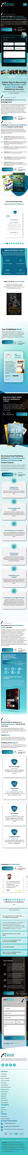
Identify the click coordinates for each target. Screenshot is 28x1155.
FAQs (2, 1111)
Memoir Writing (4, 1091)
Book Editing (3, 1076)
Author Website (4, 1100)
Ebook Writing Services (6, 1087)
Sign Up (14, 61)
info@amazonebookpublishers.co (12, 1126)
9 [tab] (23, 243)
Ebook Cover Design (5, 1080)
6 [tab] (16, 243)
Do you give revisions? (8, 947)
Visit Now (7, 380)
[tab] (7, 669)
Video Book (3, 1096)
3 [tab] (9, 243)
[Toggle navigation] (25, 4)
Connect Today (22, 414)
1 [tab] (5, 243)
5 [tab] (14, 243)
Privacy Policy (4, 1116)
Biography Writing (5, 1089)
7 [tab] (18, 243)
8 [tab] (21, 243)
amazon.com (15, 1151)
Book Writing (4, 1082)
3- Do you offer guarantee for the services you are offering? (11, 940)
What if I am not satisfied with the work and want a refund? (11, 952)
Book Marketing (4, 1085)
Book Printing (4, 1094)
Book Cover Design (5, 1078)
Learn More (14, 232)
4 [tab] (12, 243)
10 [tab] (24, 899)
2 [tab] (7, 243)
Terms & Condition (5, 1118)
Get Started (7, 342)
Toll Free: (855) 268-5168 (9, 1123)
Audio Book (3, 1098)
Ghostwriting (4, 1074)
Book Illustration (4, 1102)
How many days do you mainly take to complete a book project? (12, 916)
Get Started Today (6, 30)
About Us (3, 1107)
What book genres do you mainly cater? (11, 934)
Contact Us (3, 1109)
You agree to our (11, 1044)
